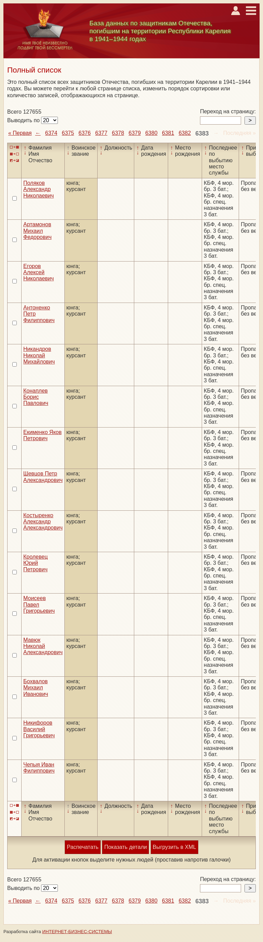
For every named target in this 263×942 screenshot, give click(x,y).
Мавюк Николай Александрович (43, 646)
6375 (68, 133)
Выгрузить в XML (174, 847)
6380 (151, 133)
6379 (134, 133)
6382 (185, 133)
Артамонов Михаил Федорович (37, 230)
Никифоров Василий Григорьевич (39, 729)
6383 (202, 133)
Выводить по (24, 120)
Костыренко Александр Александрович (43, 521)
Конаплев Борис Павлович (35, 397)
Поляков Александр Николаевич (38, 189)
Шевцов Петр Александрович (43, 477)
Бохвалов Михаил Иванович (35, 687)
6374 (51, 133)
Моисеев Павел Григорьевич (39, 604)
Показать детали (125, 847)
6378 (118, 133)
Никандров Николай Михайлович (39, 355)
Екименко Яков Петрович (42, 435)
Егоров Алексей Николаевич (38, 272)
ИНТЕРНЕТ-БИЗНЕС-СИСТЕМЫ (77, 931)
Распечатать (82, 847)
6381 (168, 133)
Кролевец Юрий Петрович (35, 563)
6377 (101, 133)
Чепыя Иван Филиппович (38, 768)
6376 (84, 133)
